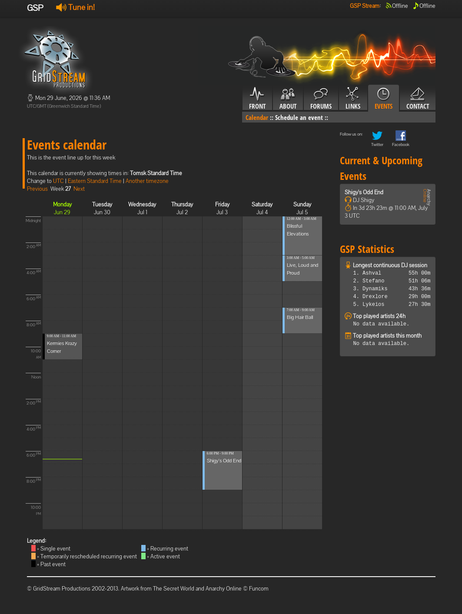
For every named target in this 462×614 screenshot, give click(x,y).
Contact (417, 98)
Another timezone (147, 181)
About (287, 98)
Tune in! (75, 7)
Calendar (257, 117)
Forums (321, 98)
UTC (58, 181)
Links (353, 98)
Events (383, 98)
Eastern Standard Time (95, 181)
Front (257, 98)
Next (79, 188)
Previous (37, 188)
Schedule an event (299, 117)
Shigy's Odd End (224, 460)
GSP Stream (364, 6)
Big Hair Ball (300, 317)
